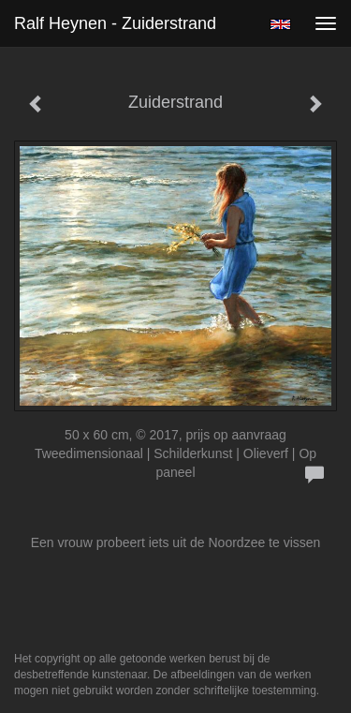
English (280, 24)
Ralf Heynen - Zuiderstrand (115, 23)
